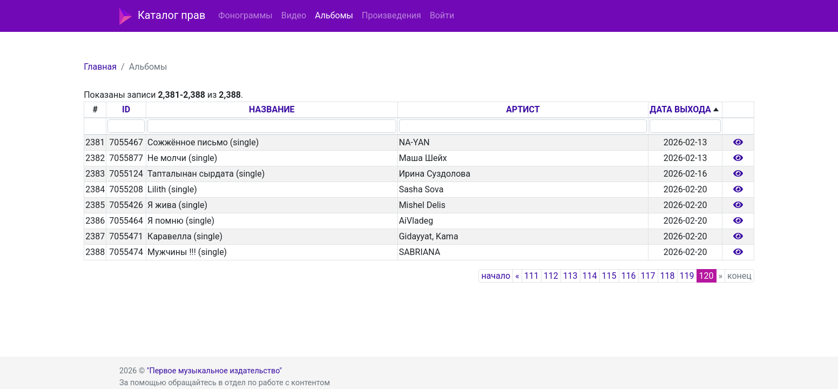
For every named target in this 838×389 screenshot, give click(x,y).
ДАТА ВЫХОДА (680, 109)
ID (126, 109)
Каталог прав (162, 16)
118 (667, 276)
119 (687, 276)
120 (706, 276)
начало (495, 276)
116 (628, 276)
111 (531, 276)
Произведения (391, 15)
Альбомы (334, 15)
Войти (442, 15)
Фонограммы (245, 15)
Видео (293, 15)
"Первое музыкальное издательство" (214, 370)
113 (570, 276)
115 (609, 276)
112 (551, 276)
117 (648, 276)
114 (590, 276)
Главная (100, 67)
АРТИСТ (522, 109)
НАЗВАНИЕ (272, 109)
